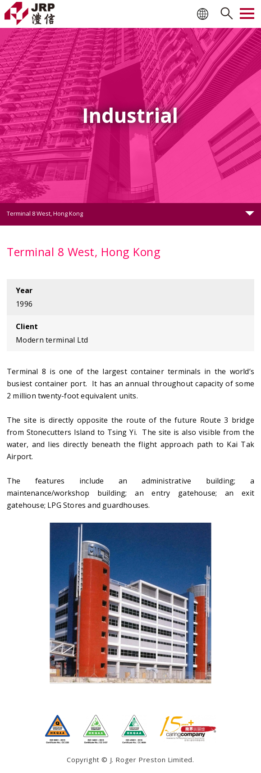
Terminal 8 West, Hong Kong (45, 213)
